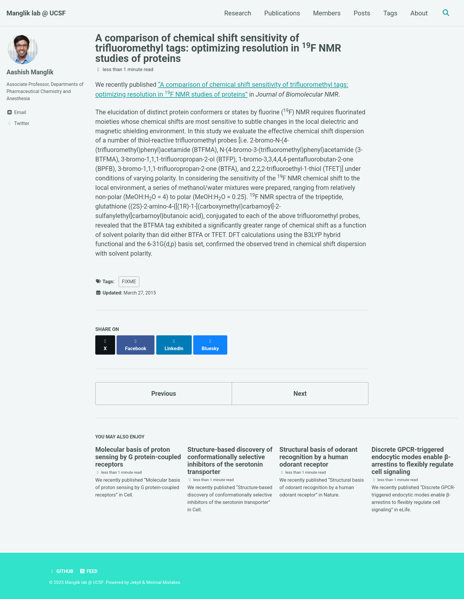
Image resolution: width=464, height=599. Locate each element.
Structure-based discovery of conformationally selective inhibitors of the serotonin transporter (229, 461)
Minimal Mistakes (165, 582)
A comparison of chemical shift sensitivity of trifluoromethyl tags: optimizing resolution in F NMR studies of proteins (218, 48)
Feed (89, 571)
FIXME (129, 287)
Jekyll (137, 582)
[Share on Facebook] (136, 348)
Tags (389, 13)
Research (236, 13)
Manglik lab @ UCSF (36, 13)
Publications (281, 13)
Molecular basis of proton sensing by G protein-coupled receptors (138, 457)
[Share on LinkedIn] (175, 348)
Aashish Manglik (31, 72)
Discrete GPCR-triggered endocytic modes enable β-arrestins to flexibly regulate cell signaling (413, 461)
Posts (360, 13)
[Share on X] (105, 348)
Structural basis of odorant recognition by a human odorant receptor (318, 457)
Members (325, 13)
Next (300, 393)
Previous (164, 393)
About (417, 13)
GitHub (61, 571)
